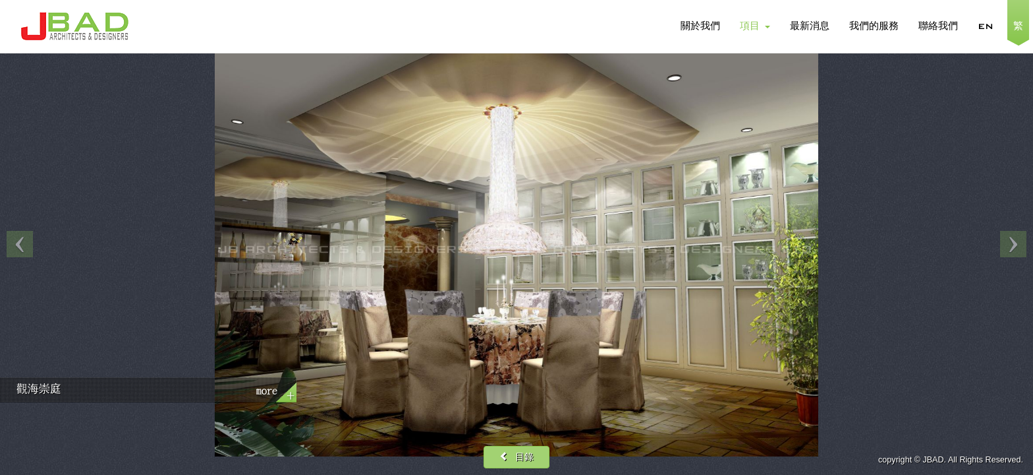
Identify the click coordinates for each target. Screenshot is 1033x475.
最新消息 (809, 26)
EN (985, 26)
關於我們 (700, 26)
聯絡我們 (938, 26)
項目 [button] (755, 26)
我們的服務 (874, 26)
